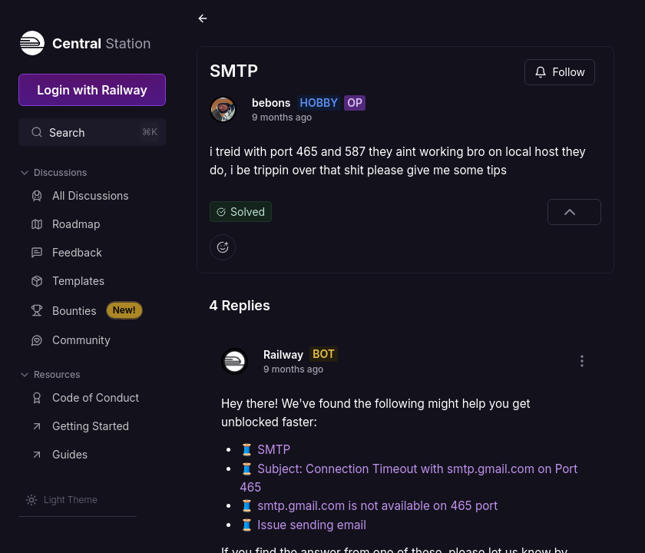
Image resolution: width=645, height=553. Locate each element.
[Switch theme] (61, 500)
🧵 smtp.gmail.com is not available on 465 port (369, 505)
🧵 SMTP (265, 449)
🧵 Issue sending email (303, 525)
